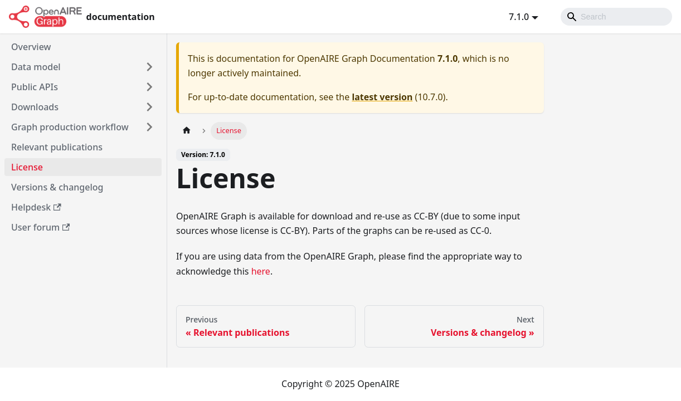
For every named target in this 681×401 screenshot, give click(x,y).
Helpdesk (36, 207)
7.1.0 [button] (519, 17)
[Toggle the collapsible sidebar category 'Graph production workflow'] (149, 127)
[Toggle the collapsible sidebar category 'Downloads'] (149, 107)
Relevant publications (57, 147)
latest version (382, 97)
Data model (36, 67)
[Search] (616, 17)
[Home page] (186, 130)
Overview (31, 47)
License (27, 167)
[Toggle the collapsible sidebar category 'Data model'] (149, 67)
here (260, 271)
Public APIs (34, 87)
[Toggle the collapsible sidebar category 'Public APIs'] (149, 87)
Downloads (35, 107)
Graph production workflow (70, 127)
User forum (40, 227)
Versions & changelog (57, 187)
